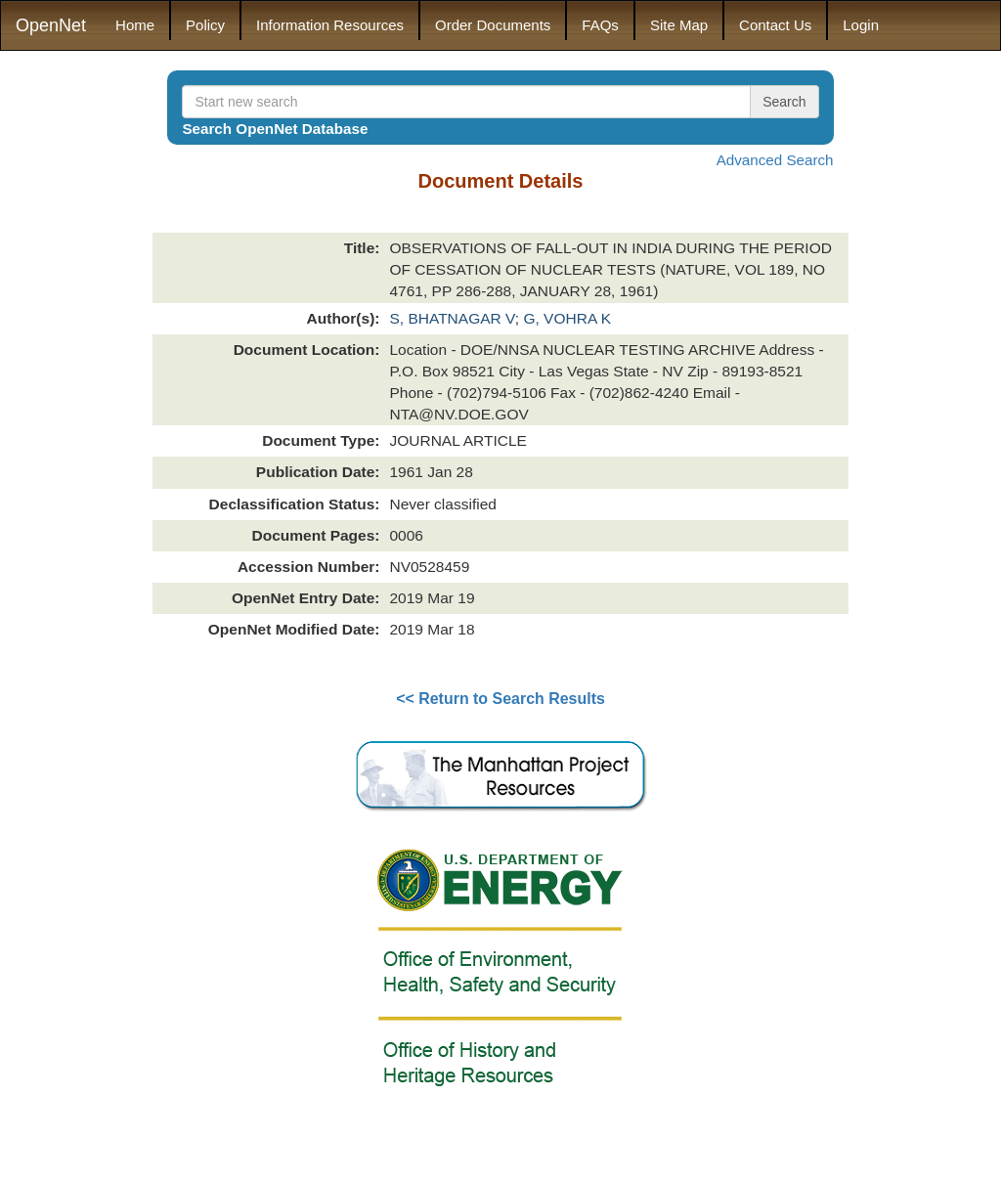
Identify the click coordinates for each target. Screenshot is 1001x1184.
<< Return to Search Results (500, 698)
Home (134, 25)
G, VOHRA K (567, 318)
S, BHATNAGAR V (451, 318)
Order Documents (492, 25)
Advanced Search (775, 160)
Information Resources (330, 25)
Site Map (679, 25)
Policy (205, 25)
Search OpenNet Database (275, 128)
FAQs (600, 25)
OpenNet (51, 25)
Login (861, 25)
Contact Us (775, 25)
